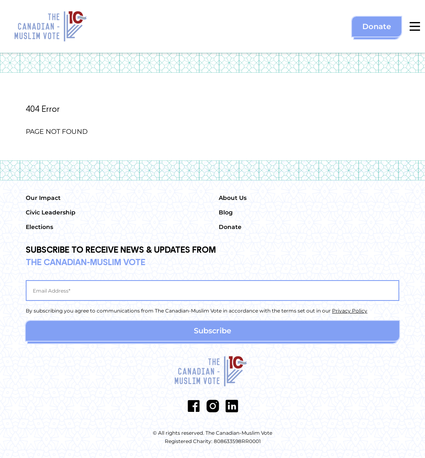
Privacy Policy (349, 311)
